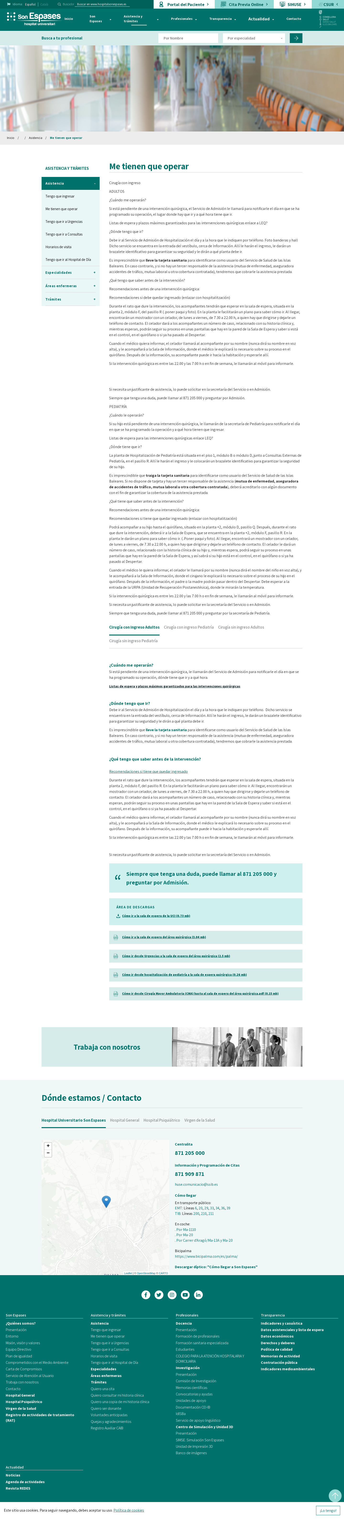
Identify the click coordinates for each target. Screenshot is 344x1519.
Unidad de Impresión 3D (194, 1446)
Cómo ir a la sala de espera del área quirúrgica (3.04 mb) (164, 937)
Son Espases (96, 18)
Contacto (293, 18)
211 (211, 1213)
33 (212, 1208)
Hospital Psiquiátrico (162, 1133)
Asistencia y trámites (133, 18)
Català (44, 4)
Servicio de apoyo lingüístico (198, 1420)
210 (204, 1213)
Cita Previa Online (246, 4)
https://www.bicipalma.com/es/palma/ (206, 1256)
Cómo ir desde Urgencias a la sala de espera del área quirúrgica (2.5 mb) (176, 956)
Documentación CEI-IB (193, 1407)
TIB (178, 1213)
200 (196, 1213)
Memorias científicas (191, 1387)
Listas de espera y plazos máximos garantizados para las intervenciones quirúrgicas (174, 699)
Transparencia (220, 18)
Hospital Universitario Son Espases (74, 1133)
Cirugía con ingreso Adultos (134, 640)
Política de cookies (128, 1510)
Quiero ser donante (106, 1408)
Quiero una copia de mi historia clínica (120, 1401)
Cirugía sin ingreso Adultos (241, 640)
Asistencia (35, 138)
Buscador (68, 4)
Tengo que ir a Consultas (63, 234)
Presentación (16, 1329)
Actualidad (259, 19)
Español (30, 4)
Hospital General (124, 1133)
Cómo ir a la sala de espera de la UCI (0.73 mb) (156, 916)
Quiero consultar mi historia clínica (117, 1395)
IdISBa (181, 1413)
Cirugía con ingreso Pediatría (189, 640)
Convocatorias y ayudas (194, 1394)
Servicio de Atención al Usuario (30, 1375)
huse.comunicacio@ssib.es (196, 1184)
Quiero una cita (102, 1388)
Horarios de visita (58, 247)
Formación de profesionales (197, 1336)
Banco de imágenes (191, 1452)
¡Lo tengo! (328, 1510)
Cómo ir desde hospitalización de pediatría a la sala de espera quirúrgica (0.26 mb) (184, 975)
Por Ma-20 (184, 1234)
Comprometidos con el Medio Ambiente (37, 1362)
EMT (178, 1208)
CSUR (328, 4)
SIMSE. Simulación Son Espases (200, 1439)
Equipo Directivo (18, 1349)
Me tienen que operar (66, 138)
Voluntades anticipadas (109, 1414)
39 (228, 1208)
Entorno (12, 1336)
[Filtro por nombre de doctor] (188, 38)
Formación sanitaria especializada (202, 1342)
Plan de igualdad (19, 1356)
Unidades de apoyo (191, 1400)
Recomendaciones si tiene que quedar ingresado (148, 784)
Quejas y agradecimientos (111, 1421)
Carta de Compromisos (24, 1368)
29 (206, 1208)
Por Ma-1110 (186, 1229)
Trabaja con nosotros (22, 1382)
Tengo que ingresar (60, 196)
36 (223, 1208)
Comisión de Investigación (196, 1380)
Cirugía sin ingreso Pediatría (133, 654)
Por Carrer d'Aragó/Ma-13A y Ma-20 (204, 1240)
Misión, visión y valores (23, 1342)
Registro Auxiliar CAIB (107, 1428)
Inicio (68, 18)
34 (217, 1208)
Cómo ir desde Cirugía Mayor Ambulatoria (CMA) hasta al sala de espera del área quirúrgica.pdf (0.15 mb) (200, 994)
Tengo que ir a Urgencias (63, 221)
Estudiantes (185, 1349)
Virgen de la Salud (199, 1133)
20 (201, 1208)
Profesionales (182, 18)
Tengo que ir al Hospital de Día (68, 259)
